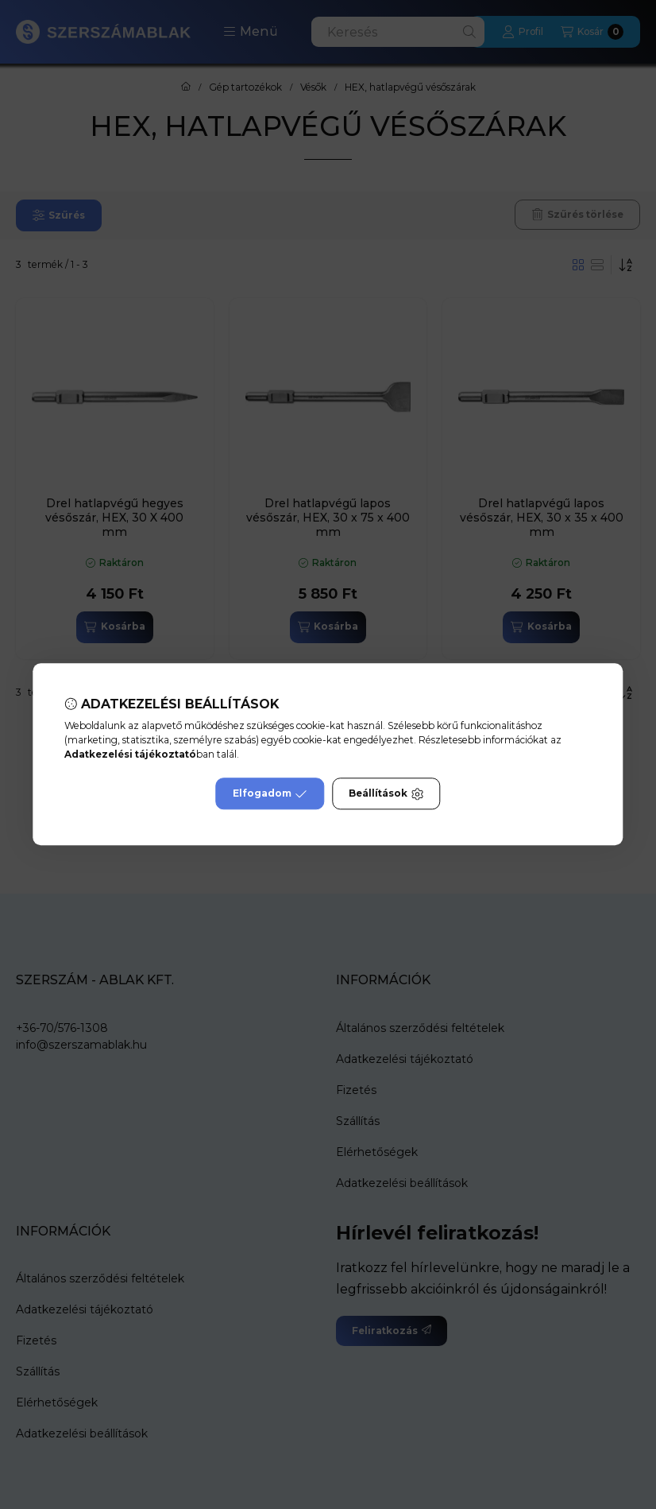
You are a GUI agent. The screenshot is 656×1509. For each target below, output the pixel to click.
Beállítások (386, 794)
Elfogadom (270, 794)
